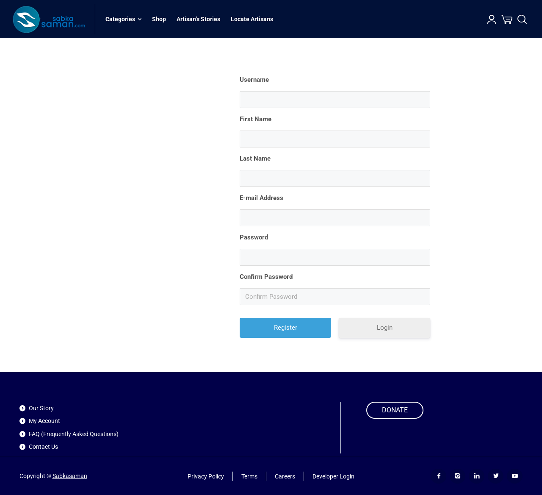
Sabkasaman (70, 476)
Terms (249, 476)
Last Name (255, 158)
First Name (255, 119)
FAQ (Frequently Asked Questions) (74, 434)
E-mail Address (261, 198)
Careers (285, 476)
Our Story (41, 408)
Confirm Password (266, 277)
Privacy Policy (206, 476)
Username (254, 79)
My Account (44, 420)
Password (254, 237)
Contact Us (43, 446)
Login (385, 327)
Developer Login (333, 476)
